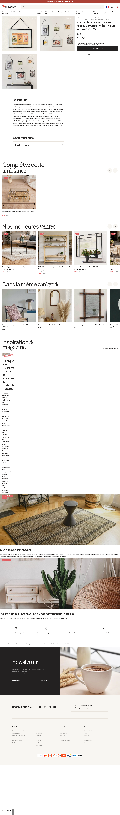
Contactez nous (97, 48)
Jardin (54, 12)
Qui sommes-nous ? (18, 780)
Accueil (4, 702)
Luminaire (31, 12)
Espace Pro (106, 13)
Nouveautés (63, 783)
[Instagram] (45, 757)
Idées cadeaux (64, 788)
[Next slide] (115, 170)
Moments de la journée (18, 785)
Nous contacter (88, 780)
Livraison (86, 785)
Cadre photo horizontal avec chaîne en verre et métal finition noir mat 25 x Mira (104, 18)
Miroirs (62, 780)
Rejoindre (44, 735)
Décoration (22, 12)
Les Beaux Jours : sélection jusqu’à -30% (60, 1)
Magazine (114, 12)
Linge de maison (39, 12)
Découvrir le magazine (110, 348)
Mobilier (13, 12)
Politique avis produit (90, 788)
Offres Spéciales (96, 12)
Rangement (62, 12)
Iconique (71, 12)
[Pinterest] (50, 757)
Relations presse (17, 790)
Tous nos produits (5, 12)
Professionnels (16, 793)
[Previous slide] (109, 170)
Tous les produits (65, 790)
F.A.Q (85, 783)
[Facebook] (40, 757)
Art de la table (47, 12)
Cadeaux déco (87, 18)
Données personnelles (24, 812)
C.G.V (13, 812)
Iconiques (63, 785)
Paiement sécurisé (89, 790)
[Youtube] (54, 757)
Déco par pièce (16, 783)
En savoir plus (81, 38)
